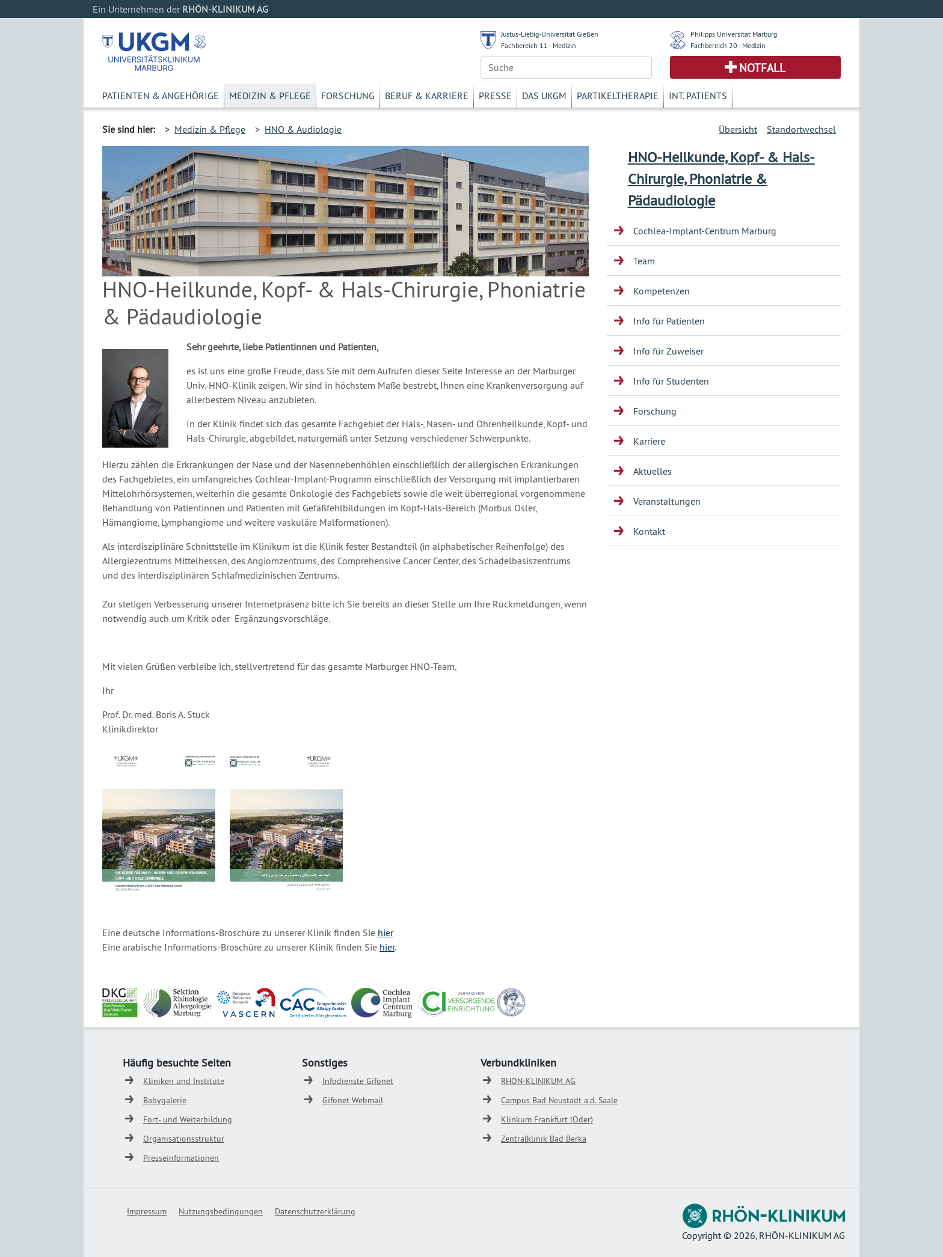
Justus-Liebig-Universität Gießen (549, 33)
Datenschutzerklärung (315, 1211)
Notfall (762, 68)
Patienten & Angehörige (160, 96)
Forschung (348, 96)
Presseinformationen (181, 1157)
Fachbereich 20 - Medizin (728, 45)
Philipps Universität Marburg (733, 33)
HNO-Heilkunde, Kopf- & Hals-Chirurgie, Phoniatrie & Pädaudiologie (721, 178)
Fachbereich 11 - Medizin (538, 45)
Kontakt (649, 531)
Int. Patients (698, 96)
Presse (495, 96)
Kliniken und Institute (183, 1081)
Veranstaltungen (667, 501)
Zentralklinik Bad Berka (543, 1138)
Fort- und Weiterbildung (187, 1119)
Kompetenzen (661, 291)
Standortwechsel (801, 129)
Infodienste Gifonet (357, 1081)
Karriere (649, 441)
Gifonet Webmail (352, 1100)
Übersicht (738, 129)
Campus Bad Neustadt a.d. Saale (559, 1100)
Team (644, 261)
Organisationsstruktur (183, 1138)
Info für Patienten (669, 321)
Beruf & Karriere (426, 96)
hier (385, 933)
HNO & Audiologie (303, 129)
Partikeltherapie (618, 96)
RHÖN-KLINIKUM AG (538, 1081)
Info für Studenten (671, 381)
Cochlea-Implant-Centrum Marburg (704, 231)
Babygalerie (164, 1100)
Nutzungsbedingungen (221, 1211)
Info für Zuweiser (668, 351)
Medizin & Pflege (270, 96)
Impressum (147, 1211)
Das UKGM (544, 96)
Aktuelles (652, 471)
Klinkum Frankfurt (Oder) (547, 1119)
